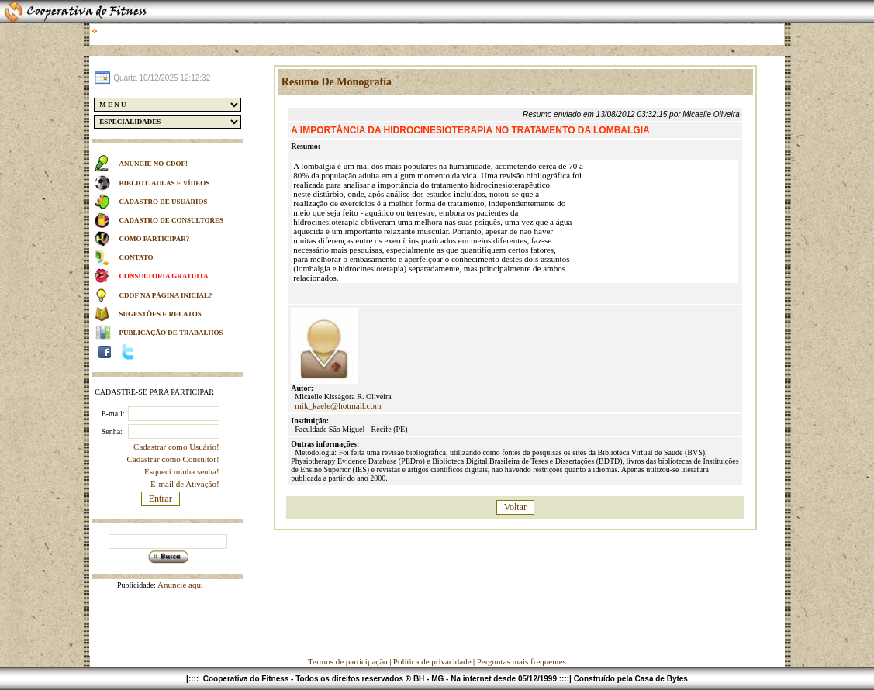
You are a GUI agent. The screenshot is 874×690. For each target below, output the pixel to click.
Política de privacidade (432, 661)
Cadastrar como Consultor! (172, 459)
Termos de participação (348, 661)
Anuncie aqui (179, 584)
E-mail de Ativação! (184, 483)
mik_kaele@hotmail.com (338, 405)
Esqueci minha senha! (181, 471)
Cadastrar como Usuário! (176, 446)
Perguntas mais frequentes (521, 661)
